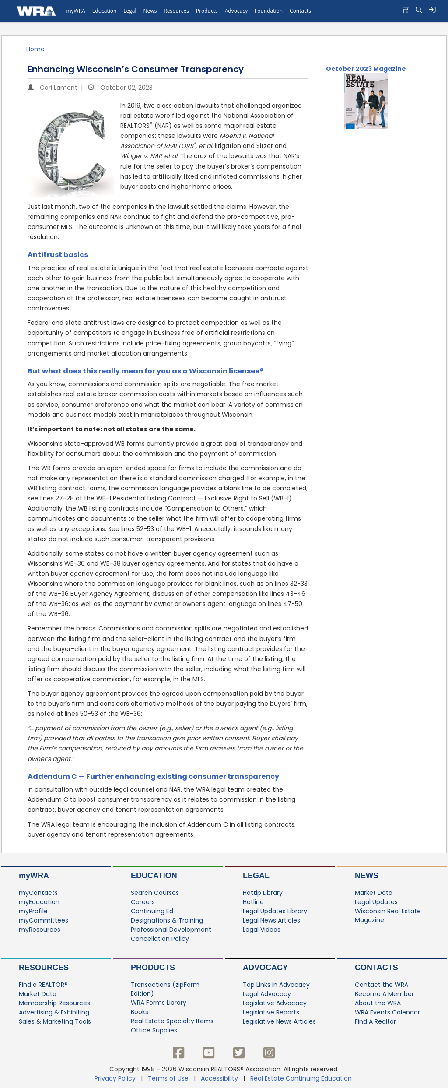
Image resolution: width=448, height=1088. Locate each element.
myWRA (34, 875)
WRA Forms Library (158, 1002)
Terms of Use (168, 1078)
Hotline (253, 902)
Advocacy (265, 967)
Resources (44, 967)
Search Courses (155, 892)
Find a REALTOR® (43, 984)
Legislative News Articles (279, 1021)
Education (154, 875)
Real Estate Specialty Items (172, 1021)
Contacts (376, 967)
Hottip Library (263, 892)
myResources (39, 929)
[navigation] (224, 11)
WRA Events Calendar (387, 1012)
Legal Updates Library (275, 911)
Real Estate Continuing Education (302, 1078)
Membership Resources (54, 1003)
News (366, 875)
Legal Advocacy (267, 993)
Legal (256, 875)
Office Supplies (154, 1030)
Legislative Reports (271, 1012)
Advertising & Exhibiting (54, 1012)
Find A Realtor (375, 1021)
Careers (143, 902)
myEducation (39, 902)
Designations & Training (167, 920)
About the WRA (378, 1003)
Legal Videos (261, 929)
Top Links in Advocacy (276, 984)
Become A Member (384, 993)
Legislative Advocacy (275, 1003)
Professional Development (171, 929)
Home (35, 49)
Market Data (373, 892)
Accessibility (219, 1078)
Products (153, 967)
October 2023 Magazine (366, 68)
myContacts (38, 892)
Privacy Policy (115, 1078)
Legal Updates (376, 902)
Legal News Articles (271, 920)
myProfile (33, 911)
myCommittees (43, 920)
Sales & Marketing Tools (55, 1021)
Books (139, 1011)
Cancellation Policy (160, 938)
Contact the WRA (381, 984)
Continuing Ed (152, 911)
